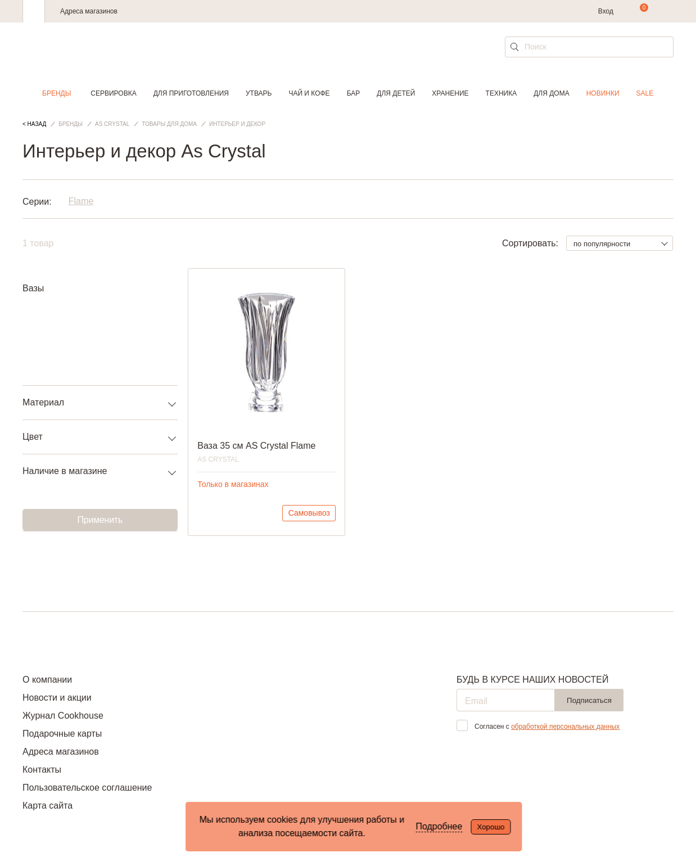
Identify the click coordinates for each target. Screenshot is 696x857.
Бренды (56, 93)
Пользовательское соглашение (87, 787)
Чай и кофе (308, 93)
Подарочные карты (62, 733)
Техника (501, 93)
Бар (353, 93)
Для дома (551, 93)
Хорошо (490, 827)
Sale (645, 93)
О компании (47, 679)
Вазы (33, 288)
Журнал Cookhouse (62, 715)
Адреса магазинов (88, 11)
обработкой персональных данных (565, 726)
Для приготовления (191, 93)
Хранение (450, 93)
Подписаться (589, 700)
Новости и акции (57, 697)
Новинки (603, 93)
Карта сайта (47, 805)
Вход (605, 11)
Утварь (259, 93)
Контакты (41, 769)
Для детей (396, 93)
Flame (81, 201)
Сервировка (113, 93)
